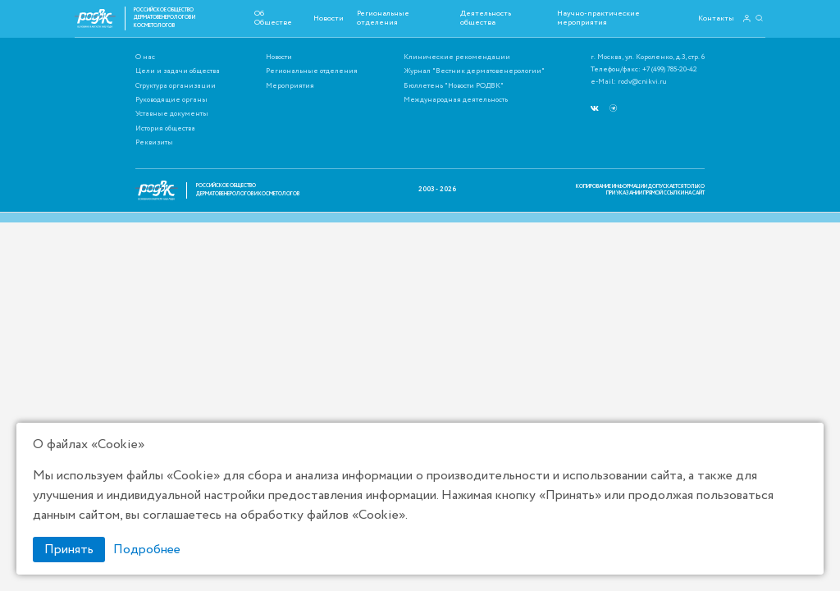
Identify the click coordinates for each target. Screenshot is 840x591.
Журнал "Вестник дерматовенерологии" (474, 71)
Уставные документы (171, 114)
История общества (165, 129)
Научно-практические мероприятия (598, 17)
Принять (69, 549)
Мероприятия (290, 86)
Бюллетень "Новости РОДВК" (454, 86)
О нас (145, 57)
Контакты (716, 18)
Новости (328, 18)
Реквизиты (154, 143)
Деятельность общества (485, 17)
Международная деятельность (456, 100)
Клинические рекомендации (457, 57)
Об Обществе (273, 17)
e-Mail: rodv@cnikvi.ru (629, 82)
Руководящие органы (171, 100)
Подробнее (146, 549)
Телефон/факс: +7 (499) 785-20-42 (644, 70)
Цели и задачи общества (177, 71)
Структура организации (175, 86)
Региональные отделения (383, 17)
